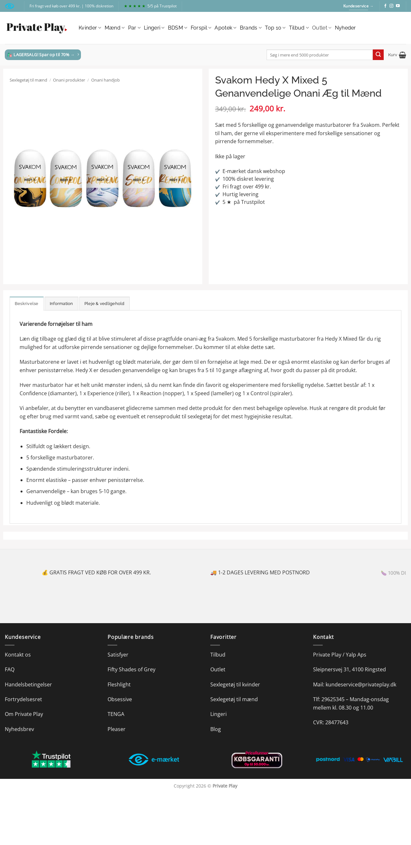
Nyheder (345, 28)
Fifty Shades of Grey (131, 669)
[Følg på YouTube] (398, 6)
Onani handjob (105, 80)
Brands (251, 28)
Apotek (225, 28)
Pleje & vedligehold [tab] (104, 303)
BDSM (178, 28)
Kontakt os (18, 654)
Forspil (201, 28)
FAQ (9, 669)
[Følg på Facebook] (385, 6)
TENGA (116, 714)
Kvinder (90, 28)
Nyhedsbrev (19, 729)
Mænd (115, 28)
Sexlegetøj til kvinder (235, 684)
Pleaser (117, 729)
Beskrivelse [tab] (27, 303)
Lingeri (154, 28)
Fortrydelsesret (23, 699)
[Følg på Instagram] (391, 6)
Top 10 (275, 28)
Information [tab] (61, 303)
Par (134, 28)
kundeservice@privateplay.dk (361, 684)
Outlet (321, 28)
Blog (215, 729)
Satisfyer (118, 654)
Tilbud (299, 28)
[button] (397, 55)
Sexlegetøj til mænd (28, 80)
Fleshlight (119, 684)
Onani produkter (69, 80)
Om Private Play (24, 714)
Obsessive (120, 699)
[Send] (378, 54)
